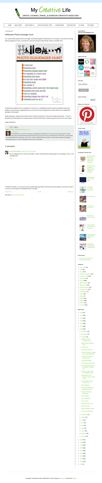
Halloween (12, 129)
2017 (81, 445)
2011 (81, 461)
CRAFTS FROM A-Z (29, 25)
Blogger (74, 478)
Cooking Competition (85, 274)
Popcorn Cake (84, 401)
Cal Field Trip (84, 347)
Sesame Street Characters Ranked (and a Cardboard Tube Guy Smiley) (87, 169)
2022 (81, 323)
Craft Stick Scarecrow (86, 403)
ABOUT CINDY (18, 25)
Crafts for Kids (83, 276)
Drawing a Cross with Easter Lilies (90, 188)
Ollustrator (62, 478)
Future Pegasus (85, 396)
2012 (81, 459)
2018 (81, 442)
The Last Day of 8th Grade (88, 363)
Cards (81, 272)
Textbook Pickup (85, 406)
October (83, 337)
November (84, 334)
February (83, 433)
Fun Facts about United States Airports (91, 236)
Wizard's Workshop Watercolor (86, 392)
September (84, 414)
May (82, 425)
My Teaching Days (84, 287)
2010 (81, 464)
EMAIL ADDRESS (82, 84)
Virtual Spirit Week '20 (87, 350)
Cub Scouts (82, 278)
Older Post (70, 192)
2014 (81, 453)
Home (39, 192)
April (82, 428)
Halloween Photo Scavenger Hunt (86, 339)
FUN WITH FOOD (71, 25)
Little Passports (84, 283)
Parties (81, 294)
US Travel (82, 305)
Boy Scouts (82, 267)
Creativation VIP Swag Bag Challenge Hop (91, 245)
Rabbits (81, 298)
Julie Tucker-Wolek (14, 151)
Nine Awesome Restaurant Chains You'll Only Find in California (91, 159)
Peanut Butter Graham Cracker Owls (87, 381)
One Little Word (84, 289)
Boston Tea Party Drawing (91, 216)
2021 (81, 326)
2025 (81, 315)
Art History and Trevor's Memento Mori (87, 357)
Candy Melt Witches (86, 360)
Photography (18, 129)
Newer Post (8, 192)
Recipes (82, 300)
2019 (81, 439)
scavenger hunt (26, 129)
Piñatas (81, 296)
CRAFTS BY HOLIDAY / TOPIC (44, 25)
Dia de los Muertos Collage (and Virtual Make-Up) (88, 353)
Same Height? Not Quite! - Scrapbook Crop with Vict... (88, 367)
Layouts (82, 280)
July (82, 420)
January (83, 436)
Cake (81, 269)
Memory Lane (83, 285)
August (83, 417)
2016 (81, 448)
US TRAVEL (81, 25)
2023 (81, 321)
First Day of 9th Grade (87, 411)
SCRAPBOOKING (59, 25)
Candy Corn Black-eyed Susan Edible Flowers (87, 372)
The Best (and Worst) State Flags (90, 179)
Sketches (82, 302)
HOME (9, 25)
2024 (81, 318)
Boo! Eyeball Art (85, 385)
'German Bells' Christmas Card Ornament (91, 226)
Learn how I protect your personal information (86, 259)
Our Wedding (83, 291)
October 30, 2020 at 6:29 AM (28, 151)
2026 (81, 312)
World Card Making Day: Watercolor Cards (87, 388)
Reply (10, 158)
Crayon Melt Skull (85, 398)
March (83, 431)
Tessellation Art (91, 196)
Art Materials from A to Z (90, 206)
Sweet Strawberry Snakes (87, 408)
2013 (81, 456)
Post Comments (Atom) (18, 195)
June (82, 422)
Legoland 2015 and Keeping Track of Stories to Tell (88, 377)
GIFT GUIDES (90, 25)
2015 (81, 450)
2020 (81, 329)
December (84, 331)
